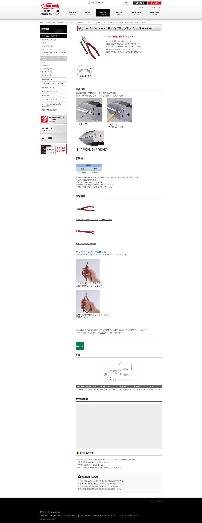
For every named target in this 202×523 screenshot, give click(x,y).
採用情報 (119, 13)
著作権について (71, 516)
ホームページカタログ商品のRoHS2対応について (52, 105)
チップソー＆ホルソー (49, 91)
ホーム (42, 22)
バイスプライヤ (47, 69)
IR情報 (88, 13)
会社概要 (72, 13)
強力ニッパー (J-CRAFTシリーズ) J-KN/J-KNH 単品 (94, 220)
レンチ (44, 43)
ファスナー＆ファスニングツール (53, 84)
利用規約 (44, 516)
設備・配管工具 (47, 46)
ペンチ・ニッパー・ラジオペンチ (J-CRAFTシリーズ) (85, 22)
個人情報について (56, 516)
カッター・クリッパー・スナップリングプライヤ (54, 53)
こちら (102, 333)
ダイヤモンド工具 (48, 87)
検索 (126, 3)
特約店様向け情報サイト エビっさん (54, 119)
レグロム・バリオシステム (51, 99)
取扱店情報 (154, 13)
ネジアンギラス (47, 72)
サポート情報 (136, 13)
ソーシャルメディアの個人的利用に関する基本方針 (97, 516)
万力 (43, 63)
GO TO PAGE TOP (156, 501)
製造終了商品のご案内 (49, 110)
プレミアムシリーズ (49, 40)
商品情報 (103, 13)
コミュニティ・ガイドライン (129, 516)
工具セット (45, 95)
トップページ (143, 7)
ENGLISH (154, 3)
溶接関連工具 (46, 75)
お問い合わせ (140, 3)
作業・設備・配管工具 (60, 22)
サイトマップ (155, 7)
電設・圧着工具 (47, 80)
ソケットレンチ (47, 49)
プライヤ (45, 66)
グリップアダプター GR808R (86, 244)
